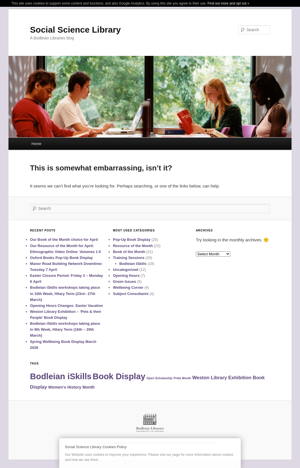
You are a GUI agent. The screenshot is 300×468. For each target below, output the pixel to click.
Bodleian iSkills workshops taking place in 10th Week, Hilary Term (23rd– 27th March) (65, 293)
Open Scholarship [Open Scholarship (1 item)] (159, 378)
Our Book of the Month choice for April (64, 239)
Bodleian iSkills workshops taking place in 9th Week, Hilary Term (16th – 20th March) (65, 329)
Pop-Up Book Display (131, 239)
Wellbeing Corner (128, 287)
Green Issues (124, 281)
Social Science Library (75, 29)
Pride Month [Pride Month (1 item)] (182, 378)
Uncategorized (125, 269)
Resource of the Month (133, 246)
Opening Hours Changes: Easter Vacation (66, 305)
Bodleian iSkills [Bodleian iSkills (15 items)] (61, 376)
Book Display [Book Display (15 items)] (119, 376)
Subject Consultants (131, 294)
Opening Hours (126, 275)
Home (36, 144)
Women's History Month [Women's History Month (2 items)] (71, 387)
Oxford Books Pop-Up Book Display (61, 258)
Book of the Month (129, 252)
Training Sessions (128, 258)
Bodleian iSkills (133, 264)
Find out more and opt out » (228, 3)
